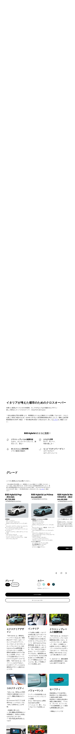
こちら (55, 420)
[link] (37, 594)
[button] (57, 573)
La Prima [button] (15, 585)
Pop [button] (8, 585)
